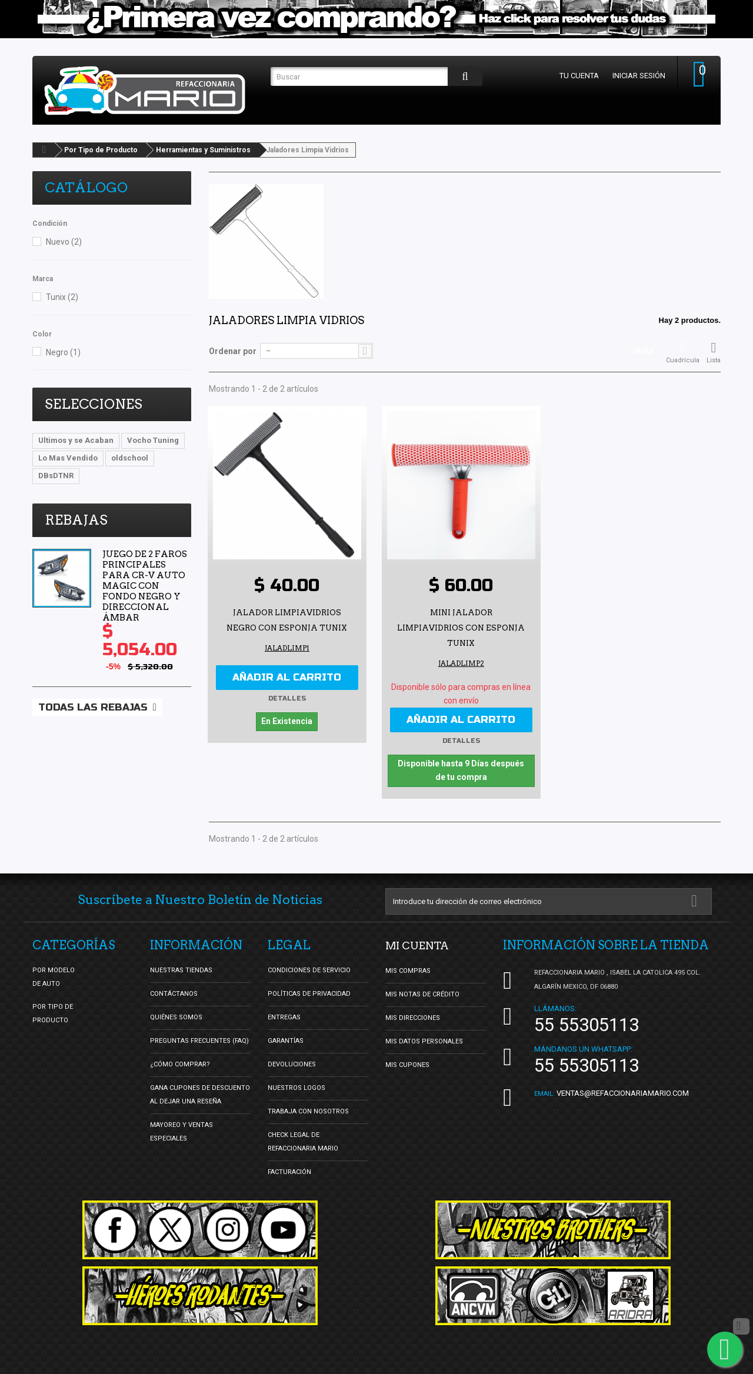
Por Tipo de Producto (101, 150)
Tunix (62, 297)
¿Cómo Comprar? (180, 1062)
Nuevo (64, 241)
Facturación (289, 1170)
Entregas (284, 1015)
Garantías (286, 1039)
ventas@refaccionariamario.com (623, 1091)
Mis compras (408, 968)
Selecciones (93, 404)
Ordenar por (232, 351)
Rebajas (76, 520)
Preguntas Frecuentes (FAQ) (199, 1039)
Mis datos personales (424, 1039)
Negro (63, 352)
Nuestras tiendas (181, 968)
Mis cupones (407, 1062)
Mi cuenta (421, 943)
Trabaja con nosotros (308, 1109)
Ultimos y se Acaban (76, 440)
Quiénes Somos (176, 1015)
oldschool (129, 457)
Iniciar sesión (634, 75)
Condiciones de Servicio (309, 968)
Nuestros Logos (296, 1086)
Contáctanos (174, 992)
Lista (714, 352)
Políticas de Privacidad (309, 992)
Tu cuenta (575, 75)
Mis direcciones (412, 1015)
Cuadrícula (682, 352)
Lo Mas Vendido (68, 457)
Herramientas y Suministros (203, 150)
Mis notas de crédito (422, 992)
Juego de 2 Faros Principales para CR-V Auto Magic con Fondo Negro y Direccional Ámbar (144, 586)
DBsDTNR (56, 475)
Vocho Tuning (153, 440)
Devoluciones (292, 1062)
